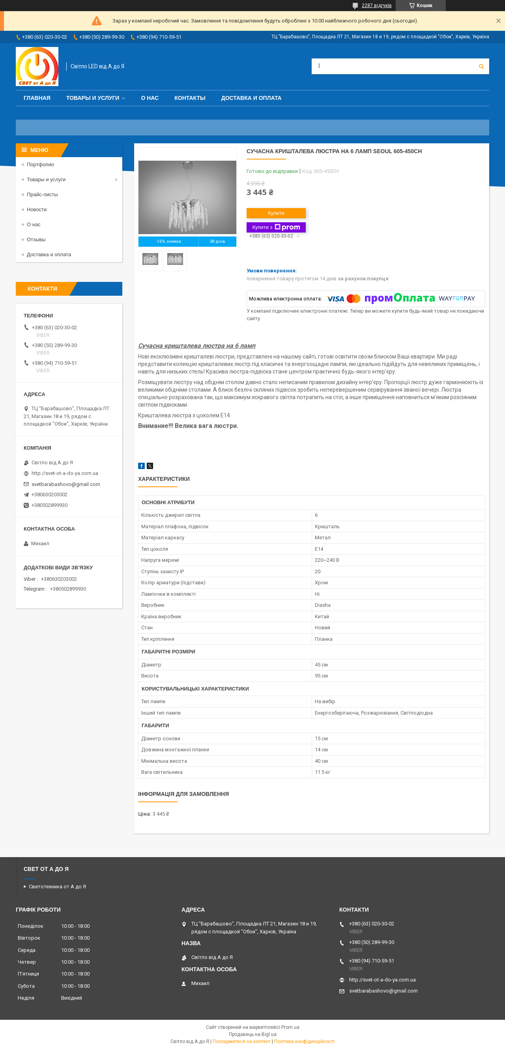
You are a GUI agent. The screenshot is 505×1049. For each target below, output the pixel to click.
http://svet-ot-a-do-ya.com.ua (65, 473)
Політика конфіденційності (304, 1041)
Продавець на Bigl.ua (253, 1034)
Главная (37, 98)
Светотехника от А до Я (57, 886)
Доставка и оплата (251, 98)
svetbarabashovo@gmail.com (66, 484)
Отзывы (36, 239)
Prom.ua (290, 1027)
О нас (150, 98)
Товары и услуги (93, 98)
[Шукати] (481, 66)
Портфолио (40, 164)
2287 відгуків (377, 5)
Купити (276, 213)
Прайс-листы (42, 194)
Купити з (276, 227)
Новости (37, 209)
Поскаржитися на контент (242, 1041)
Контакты (189, 98)
